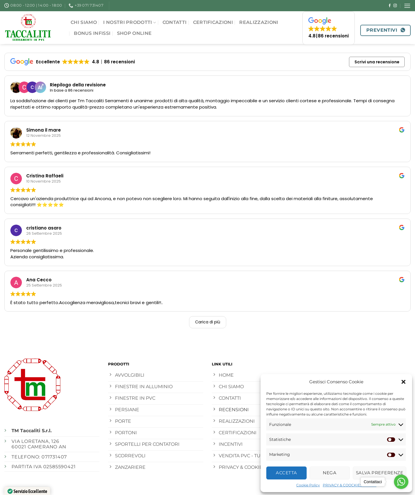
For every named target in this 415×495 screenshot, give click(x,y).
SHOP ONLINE (134, 33)
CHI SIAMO (84, 22)
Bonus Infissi (92, 33)
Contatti (175, 22)
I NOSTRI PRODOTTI (129, 22)
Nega (329, 472)
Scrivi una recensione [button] (376, 62)
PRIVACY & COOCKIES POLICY (349, 485)
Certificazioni (213, 22)
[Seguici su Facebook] (389, 6)
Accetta (286, 472)
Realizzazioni (258, 22)
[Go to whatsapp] (401, 482)
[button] (403, 382)
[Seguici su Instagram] (395, 6)
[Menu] (407, 5)
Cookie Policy (308, 485)
